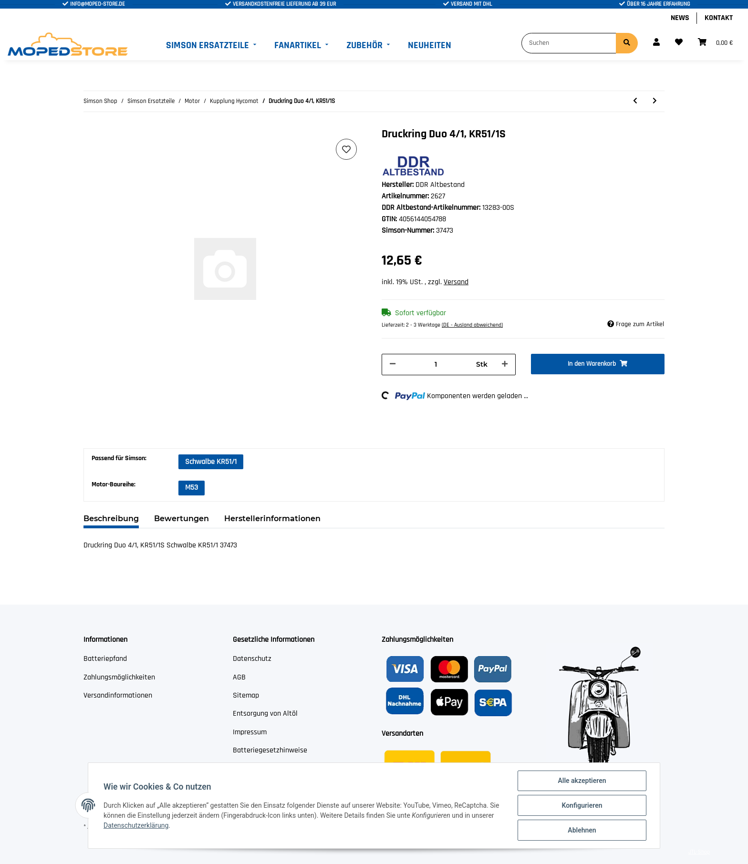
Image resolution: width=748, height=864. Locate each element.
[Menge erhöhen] (504, 364)
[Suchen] (568, 43)
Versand (456, 282)
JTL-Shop (699, 851)
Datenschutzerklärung (136, 825)
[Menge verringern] (392, 364)
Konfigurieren (581, 805)
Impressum (250, 732)
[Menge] (436, 364)
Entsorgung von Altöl (265, 714)
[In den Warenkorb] (598, 364)
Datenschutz (252, 659)
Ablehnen (582, 830)
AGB (239, 677)
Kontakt (719, 18)
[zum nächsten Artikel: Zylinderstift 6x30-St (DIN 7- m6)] (655, 101)
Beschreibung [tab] (111, 518)
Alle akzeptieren (582, 780)
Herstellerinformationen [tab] (272, 518)
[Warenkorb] (715, 43)
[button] (656, 43)
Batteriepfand (105, 659)
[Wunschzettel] (678, 43)
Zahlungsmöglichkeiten (119, 677)
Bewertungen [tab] (181, 518)
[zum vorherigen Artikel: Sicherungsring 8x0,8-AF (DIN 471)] (635, 101)
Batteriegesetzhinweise (270, 750)
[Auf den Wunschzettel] (346, 149)
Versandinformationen (117, 695)
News (680, 18)
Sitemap (246, 695)
